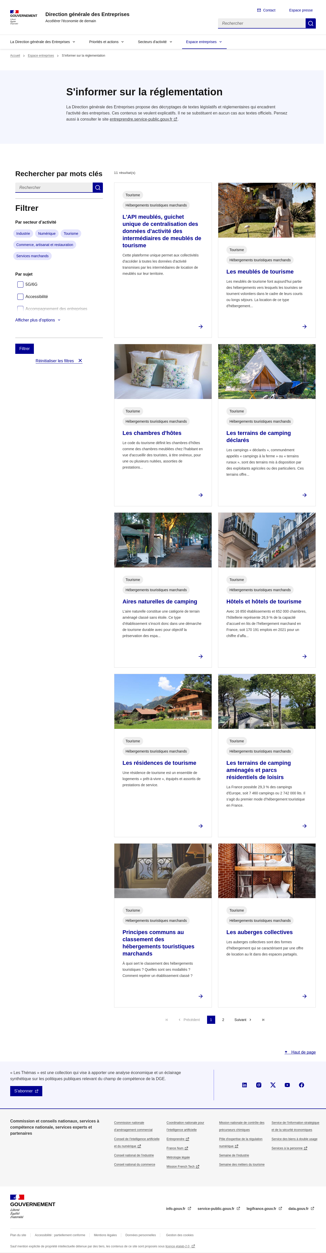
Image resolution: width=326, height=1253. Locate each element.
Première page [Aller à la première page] (167, 1020)
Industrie (23, 233)
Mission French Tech (181, 1166)
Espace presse (301, 10)
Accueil (15, 55)
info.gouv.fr (176, 1209)
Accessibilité (36, 296)
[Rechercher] (262, 23)
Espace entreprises (201, 42)
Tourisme (71, 233)
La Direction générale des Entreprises (40, 42)
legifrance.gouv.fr (262, 1209)
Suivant (241, 1020)
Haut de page (303, 1052)
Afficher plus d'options (35, 320)
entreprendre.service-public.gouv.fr (141, 119)
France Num (175, 1148)
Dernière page (263, 1020)
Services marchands (32, 256)
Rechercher (311, 23)
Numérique (47, 233)
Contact (269, 10)
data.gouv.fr (299, 1209)
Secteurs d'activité (152, 42)
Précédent (192, 1020)
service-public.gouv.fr (216, 1209)
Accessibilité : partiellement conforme (60, 1235)
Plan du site (18, 1235)
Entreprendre (175, 1139)
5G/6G (31, 284)
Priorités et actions (103, 42)
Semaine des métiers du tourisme (242, 1164)
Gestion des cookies (180, 1235)
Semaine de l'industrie (234, 1155)
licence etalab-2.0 (178, 1246)
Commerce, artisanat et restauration (44, 245)
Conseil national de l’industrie (134, 1155)
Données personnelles (141, 1235)
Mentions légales (105, 1235)
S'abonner (23, 1091)
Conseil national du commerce (134, 1164)
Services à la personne (287, 1148)
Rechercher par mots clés (58, 174)
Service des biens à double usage (294, 1139)
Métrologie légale (178, 1157)
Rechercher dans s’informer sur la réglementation (98, 188)
